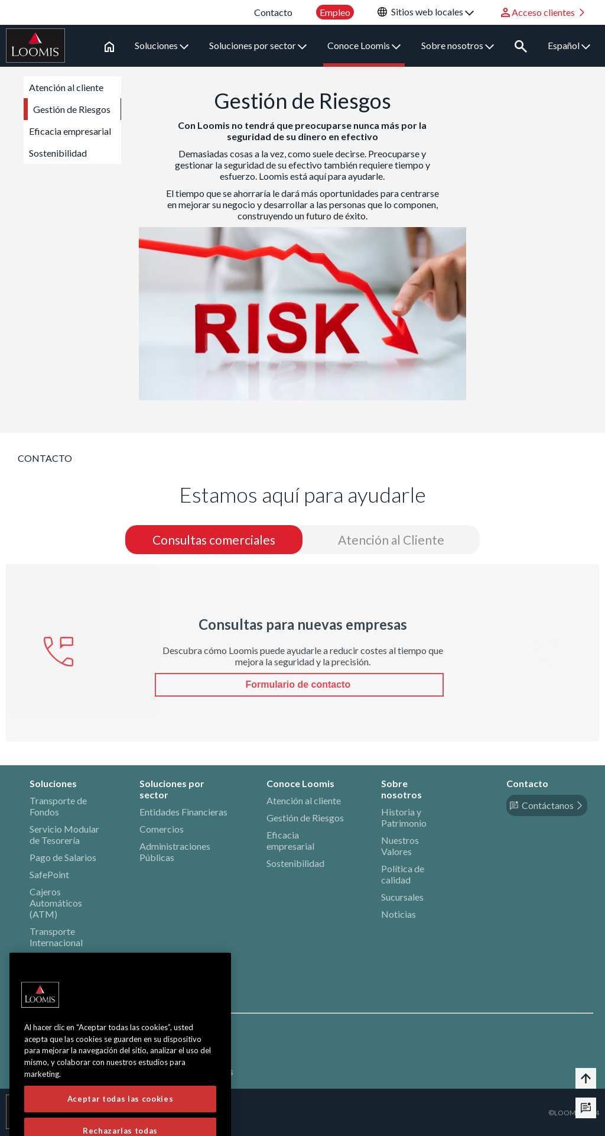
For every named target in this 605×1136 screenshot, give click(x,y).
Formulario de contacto (299, 684)
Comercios (161, 828)
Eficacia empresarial (70, 131)
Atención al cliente (66, 87)
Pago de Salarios (63, 857)
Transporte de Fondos (58, 806)
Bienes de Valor (61, 959)
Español (569, 45)
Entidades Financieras (183, 811)
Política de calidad (402, 874)
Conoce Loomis (364, 45)
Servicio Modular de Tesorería (64, 834)
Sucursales (402, 896)
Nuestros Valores (400, 845)
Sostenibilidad (58, 152)
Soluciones (161, 45)
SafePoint (49, 874)
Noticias (398, 914)
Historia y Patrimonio (404, 817)
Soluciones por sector (258, 45)
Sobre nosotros (457, 45)
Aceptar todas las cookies (120, 1116)
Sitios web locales (432, 11)
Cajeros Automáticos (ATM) (56, 903)
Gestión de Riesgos (71, 109)
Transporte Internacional (56, 936)
